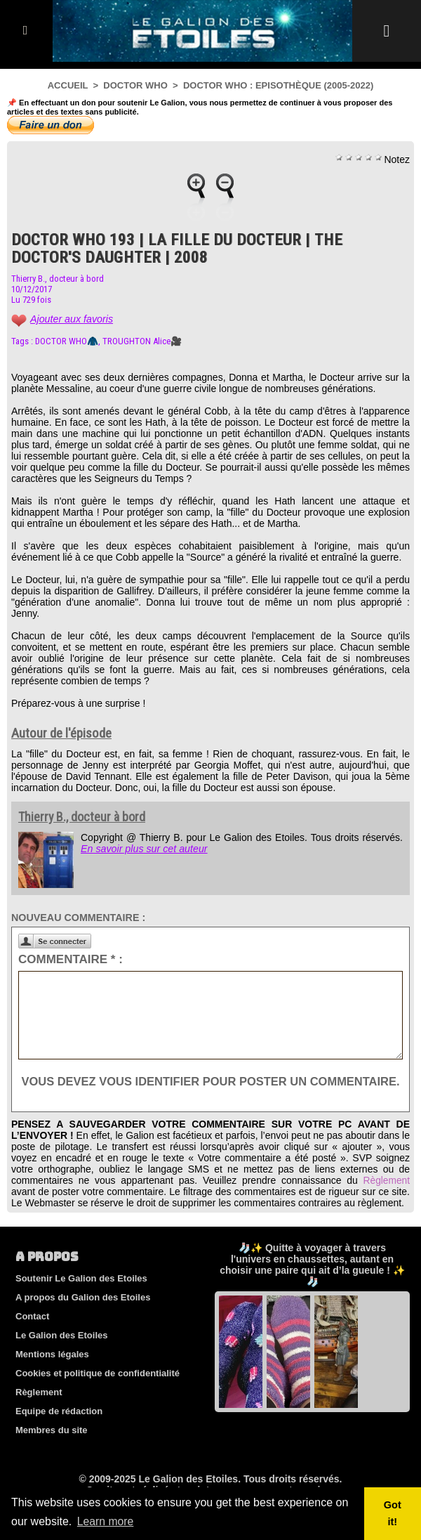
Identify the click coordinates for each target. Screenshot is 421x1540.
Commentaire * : (70, 959)
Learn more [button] (106, 1521)
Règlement (386, 1198)
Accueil (68, 85)
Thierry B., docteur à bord (57, 278)
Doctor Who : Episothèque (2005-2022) (278, 85)
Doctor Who (135, 85)
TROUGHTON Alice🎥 (142, 341)
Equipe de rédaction (58, 1429)
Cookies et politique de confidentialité (97, 1391)
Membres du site (51, 1448)
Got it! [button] (392, 1513)
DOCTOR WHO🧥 (66, 341)
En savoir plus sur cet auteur (143, 848)
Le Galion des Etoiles (61, 1353)
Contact (32, 1334)
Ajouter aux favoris (71, 319)
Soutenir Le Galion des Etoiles (81, 1296)
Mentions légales (52, 1372)
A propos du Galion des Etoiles (82, 1315)
